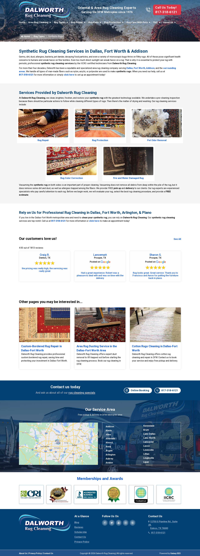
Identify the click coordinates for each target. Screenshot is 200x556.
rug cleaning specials (81, 392)
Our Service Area (100, 409)
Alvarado (110, 438)
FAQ (155, 22)
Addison (150, 68)
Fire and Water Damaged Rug (128, 178)
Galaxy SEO (175, 537)
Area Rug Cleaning (38, 22)
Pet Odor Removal (156, 140)
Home (22, 22)
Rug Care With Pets (137, 22)
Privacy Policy (81, 525)
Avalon (109, 462)
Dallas (129, 68)
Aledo (109, 430)
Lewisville (148, 450)
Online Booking (136, 390)
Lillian (146, 454)
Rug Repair (77, 22)
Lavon (146, 446)
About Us (168, 22)
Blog (76, 506)
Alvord (109, 442)
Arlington (110, 454)
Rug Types (59, 22)
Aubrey (109, 458)
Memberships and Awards (100, 478)
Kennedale (148, 426)
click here (69, 74)
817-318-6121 (166, 12)
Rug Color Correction (71, 178)
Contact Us (80, 520)
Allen (108, 434)
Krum (146, 430)
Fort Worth (139, 68)
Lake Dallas (149, 434)
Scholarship (80, 515)
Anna (108, 446)
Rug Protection (112, 22)
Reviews (78, 510)
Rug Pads (93, 22)
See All (177, 239)
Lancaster (148, 442)
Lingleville (148, 458)
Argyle (109, 450)
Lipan (146, 462)
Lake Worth (149, 438)
